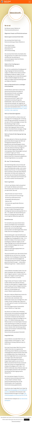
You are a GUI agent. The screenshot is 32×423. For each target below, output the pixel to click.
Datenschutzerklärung (16, 421)
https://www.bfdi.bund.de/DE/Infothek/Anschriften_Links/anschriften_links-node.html (16, 108)
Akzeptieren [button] (27, 419)
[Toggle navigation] (29, 2)
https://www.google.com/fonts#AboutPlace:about (16, 391)
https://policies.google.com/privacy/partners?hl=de (16, 394)
